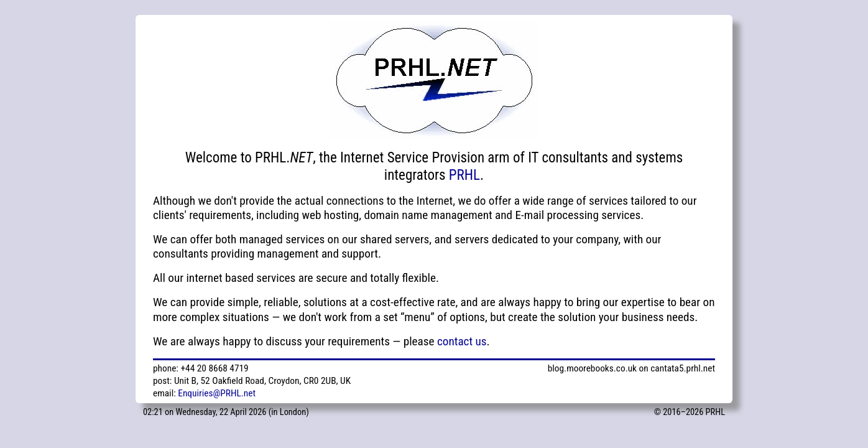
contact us (462, 341)
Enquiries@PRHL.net (217, 393)
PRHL (464, 175)
